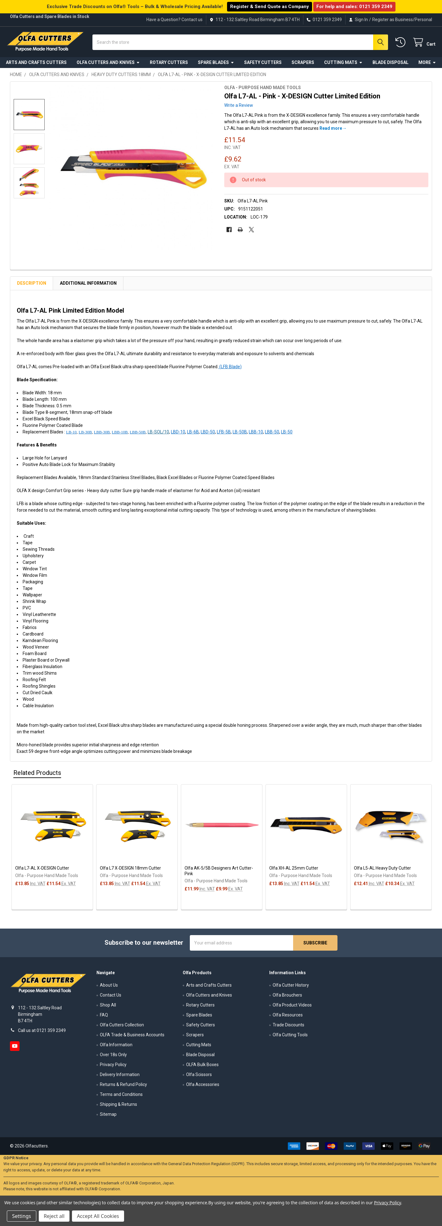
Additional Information (88, 285)
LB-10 (71, 434)
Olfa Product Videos (292, 1007)
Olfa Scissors (199, 1076)
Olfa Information (116, 1047)
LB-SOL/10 (158, 434)
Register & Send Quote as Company (269, 6)
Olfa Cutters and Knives (108, 64)
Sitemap (108, 1116)
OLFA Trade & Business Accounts (132, 1037)
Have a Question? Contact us (174, 19)
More (427, 64)
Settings (21, 1216)
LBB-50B (137, 434)
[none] (131, 169)
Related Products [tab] (37, 775)
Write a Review (238, 107)
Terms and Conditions (121, 1096)
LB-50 (286, 434)
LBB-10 (256, 434)
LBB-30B (102, 434)
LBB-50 (272, 434)
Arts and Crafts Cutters (36, 64)
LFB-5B (224, 434)
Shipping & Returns (118, 1106)
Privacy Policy (113, 1067)
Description (31, 285)
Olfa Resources (288, 1017)
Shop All (108, 1007)
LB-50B (240, 434)
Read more (330, 130)
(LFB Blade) (230, 368)
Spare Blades (216, 64)
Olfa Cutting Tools (290, 1037)
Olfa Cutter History (291, 987)
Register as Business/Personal (402, 19)
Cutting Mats (343, 64)
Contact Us (110, 997)
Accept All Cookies (98, 1216)
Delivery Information (120, 1076)
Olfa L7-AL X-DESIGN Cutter (42, 870)
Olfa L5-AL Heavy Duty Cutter (382, 870)
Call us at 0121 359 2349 (42, 1032)
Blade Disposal (391, 64)
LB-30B (85, 434)
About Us (109, 987)
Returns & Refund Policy (123, 1086)
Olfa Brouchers (287, 997)
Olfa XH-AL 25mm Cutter (293, 870)
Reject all (54, 1216)
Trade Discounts (288, 1027)
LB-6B (193, 434)
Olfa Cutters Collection (122, 1027)
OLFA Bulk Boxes (202, 1067)
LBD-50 (208, 434)
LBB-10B (119, 434)
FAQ (104, 1017)
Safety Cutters (263, 64)
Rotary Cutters (169, 64)
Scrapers (303, 64)
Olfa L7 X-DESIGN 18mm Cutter (130, 870)
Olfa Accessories (202, 1086)
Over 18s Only (113, 1057)
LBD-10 (178, 434)
